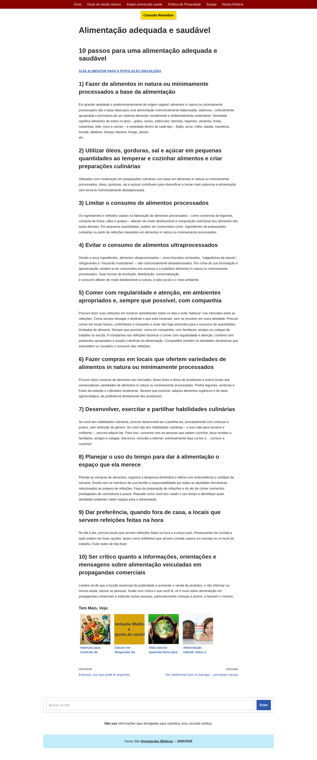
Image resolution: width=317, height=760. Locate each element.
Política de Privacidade (184, 4)
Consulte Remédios (158, 15)
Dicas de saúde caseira (104, 4)
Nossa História (232, 4)
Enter (264, 705)
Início (77, 4)
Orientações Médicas (79, 755)
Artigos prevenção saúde (144, 4)
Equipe (211, 4)
